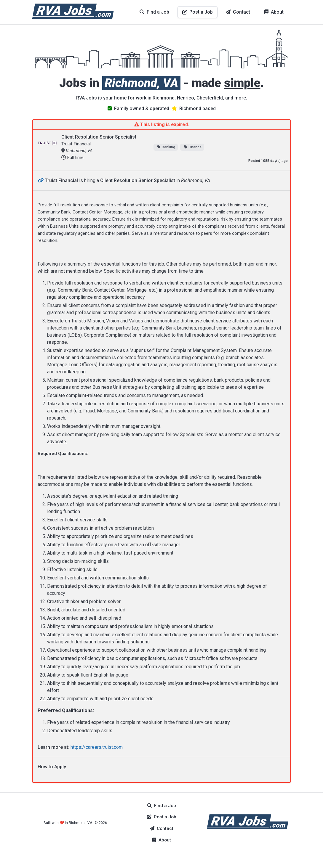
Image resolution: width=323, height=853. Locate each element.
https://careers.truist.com (97, 747)
